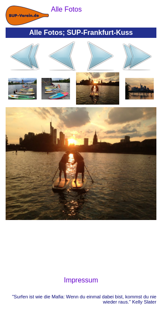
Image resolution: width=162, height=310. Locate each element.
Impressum (81, 280)
